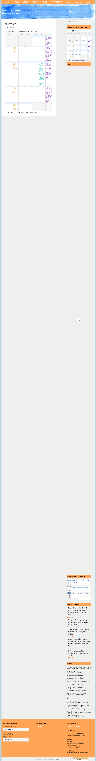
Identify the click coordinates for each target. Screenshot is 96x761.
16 (44, 61)
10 (51, 46)
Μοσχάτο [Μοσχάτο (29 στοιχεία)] (84, 702)
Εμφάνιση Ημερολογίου (84, 599)
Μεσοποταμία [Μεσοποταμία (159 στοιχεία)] (74, 702)
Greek (77, 759)
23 (44, 86)
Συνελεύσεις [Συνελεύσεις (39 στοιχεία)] (72, 716)
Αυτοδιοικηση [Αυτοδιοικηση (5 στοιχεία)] (70, 678)
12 (17, 61)
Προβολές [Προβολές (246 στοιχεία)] (72, 712)
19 (17, 86)
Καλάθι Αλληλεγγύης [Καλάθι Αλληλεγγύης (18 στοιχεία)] (79, 690)
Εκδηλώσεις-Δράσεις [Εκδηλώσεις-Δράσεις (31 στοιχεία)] (75, 688)
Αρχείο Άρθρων (8, 737)
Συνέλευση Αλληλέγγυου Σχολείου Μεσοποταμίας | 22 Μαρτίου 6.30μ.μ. (78, 632)
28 (31, 103)
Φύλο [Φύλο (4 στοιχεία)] (78, 716)
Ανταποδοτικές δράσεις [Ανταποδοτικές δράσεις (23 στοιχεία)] (75, 675)
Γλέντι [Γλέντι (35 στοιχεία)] (77, 678)
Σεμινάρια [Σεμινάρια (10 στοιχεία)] (88, 713)
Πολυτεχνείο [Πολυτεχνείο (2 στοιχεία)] (83, 709)
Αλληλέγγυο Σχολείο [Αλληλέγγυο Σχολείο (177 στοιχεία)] (80, 667)
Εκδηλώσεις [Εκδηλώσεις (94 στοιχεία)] (78, 684)
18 (10, 86)
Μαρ (32, 31)
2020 (36, 31)
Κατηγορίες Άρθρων (9, 726)
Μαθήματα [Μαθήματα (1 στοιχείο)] (80, 698)
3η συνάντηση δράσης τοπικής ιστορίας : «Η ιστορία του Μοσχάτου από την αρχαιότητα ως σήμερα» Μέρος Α (79, 642)
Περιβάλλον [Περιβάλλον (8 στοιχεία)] (76, 709)
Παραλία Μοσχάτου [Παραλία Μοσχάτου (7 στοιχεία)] (72, 706)
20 (24, 86)
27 (24, 103)
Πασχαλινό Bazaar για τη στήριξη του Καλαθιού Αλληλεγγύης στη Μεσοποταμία (78, 622)
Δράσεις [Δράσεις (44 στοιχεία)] (86, 681)
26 (17, 103)
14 (31, 61)
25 (10, 103)
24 (51, 86)
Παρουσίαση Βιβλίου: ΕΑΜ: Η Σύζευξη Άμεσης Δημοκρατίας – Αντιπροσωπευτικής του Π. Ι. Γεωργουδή (78, 611)
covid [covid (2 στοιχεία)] (68, 668)
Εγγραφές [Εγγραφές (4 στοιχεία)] (69, 685)
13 (24, 61)
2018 (8, 31)
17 (51, 61)
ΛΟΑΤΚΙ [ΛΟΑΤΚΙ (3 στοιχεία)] (76, 698)
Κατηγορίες (11, 27)
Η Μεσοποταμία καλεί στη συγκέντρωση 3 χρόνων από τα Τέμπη (78, 653)
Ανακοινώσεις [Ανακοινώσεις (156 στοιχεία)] (74, 671)
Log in (57, 759)
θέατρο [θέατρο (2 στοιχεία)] (82, 716)
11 (10, 61)
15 (37, 61)
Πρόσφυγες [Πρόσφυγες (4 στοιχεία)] (81, 712)
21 (31, 86)
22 (37, 86)
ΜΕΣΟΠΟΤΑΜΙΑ (11, 10)
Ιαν (12, 31)
